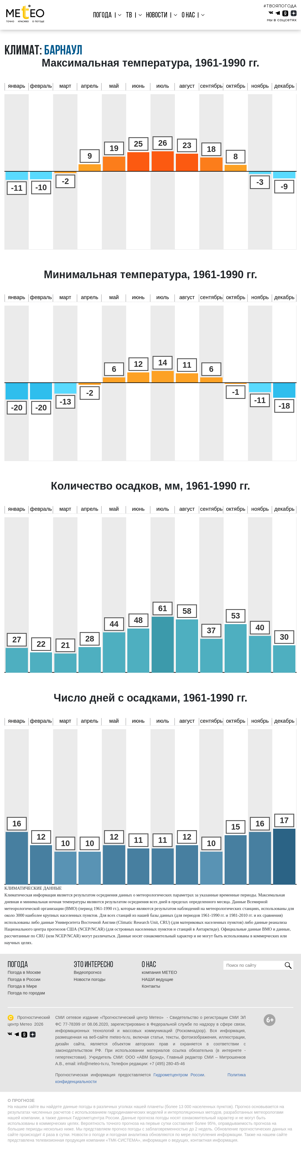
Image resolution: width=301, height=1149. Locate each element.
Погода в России (24, 979)
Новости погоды (90, 979)
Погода (105, 15)
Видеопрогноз (87, 972)
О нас (186, 15)
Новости (156, 15)
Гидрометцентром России (178, 1074)
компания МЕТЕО (159, 972)
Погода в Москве (24, 972)
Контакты (151, 986)
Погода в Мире (22, 986)
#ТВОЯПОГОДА (280, 6)
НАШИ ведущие (157, 979)
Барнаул (63, 51)
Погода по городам (26, 993)
